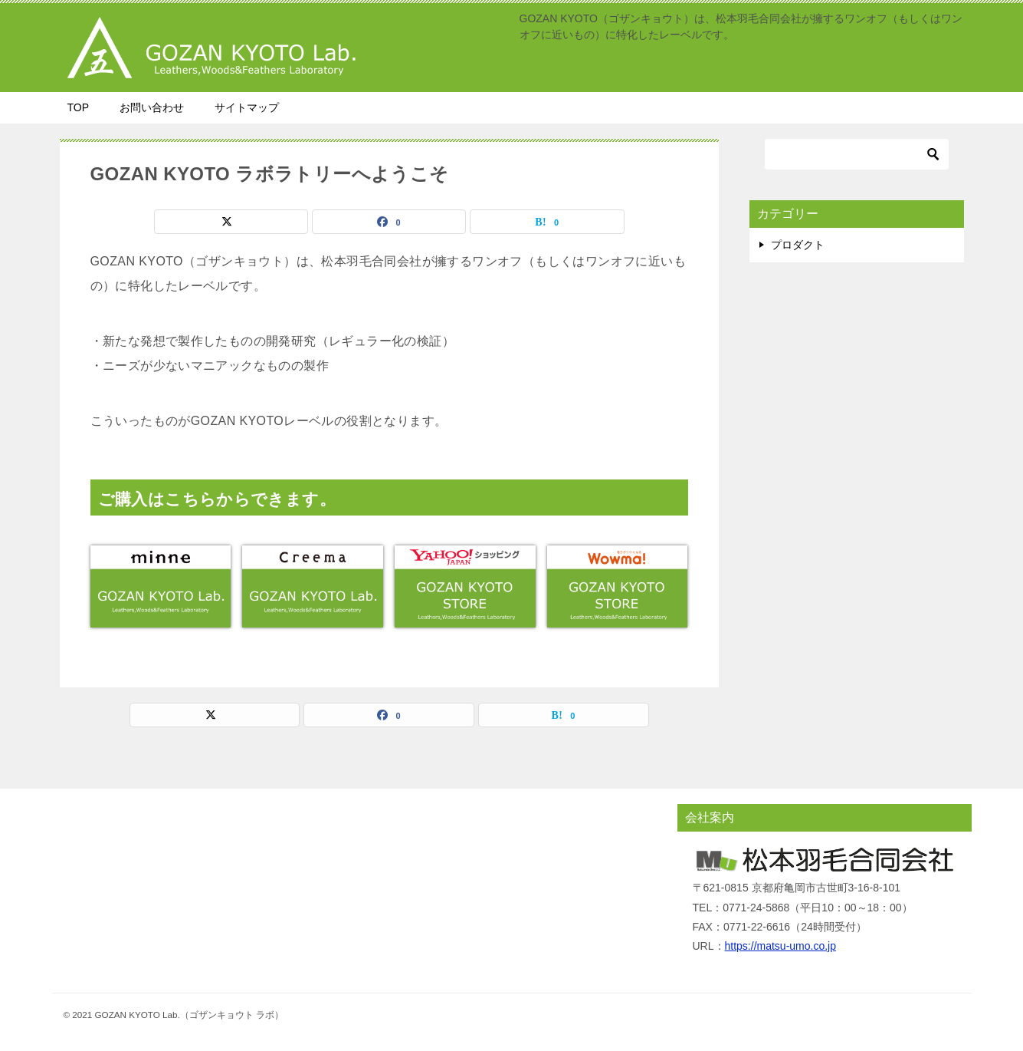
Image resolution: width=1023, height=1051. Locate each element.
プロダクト (798, 245)
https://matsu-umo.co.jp (781, 946)
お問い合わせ (152, 107)
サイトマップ (247, 107)
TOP (78, 107)
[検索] (857, 154)
